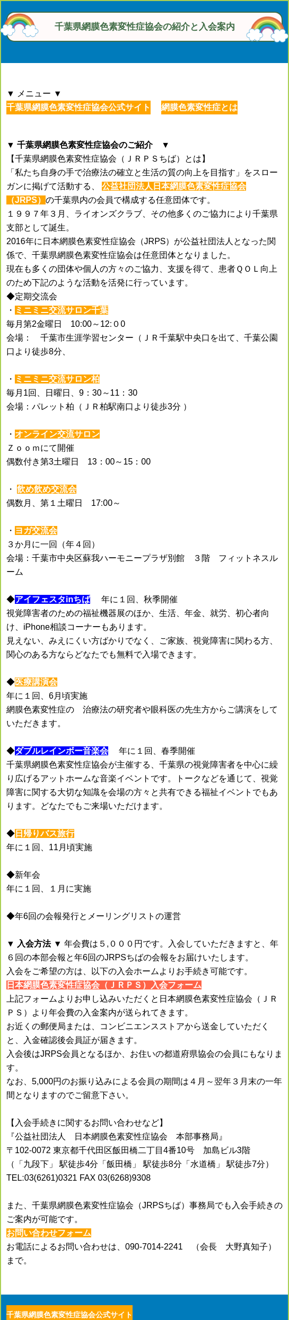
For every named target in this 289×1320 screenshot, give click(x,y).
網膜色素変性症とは (199, 107)
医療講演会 (36, 681)
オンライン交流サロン (57, 434)
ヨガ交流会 (36, 530)
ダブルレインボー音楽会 (61, 750)
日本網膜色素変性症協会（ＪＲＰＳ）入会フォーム (104, 984)
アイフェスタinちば (52, 599)
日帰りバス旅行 (44, 833)
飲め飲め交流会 (46, 489)
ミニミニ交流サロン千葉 (61, 310)
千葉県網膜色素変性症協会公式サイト (78, 107)
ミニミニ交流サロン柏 (57, 378)
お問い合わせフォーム (48, 1232)
